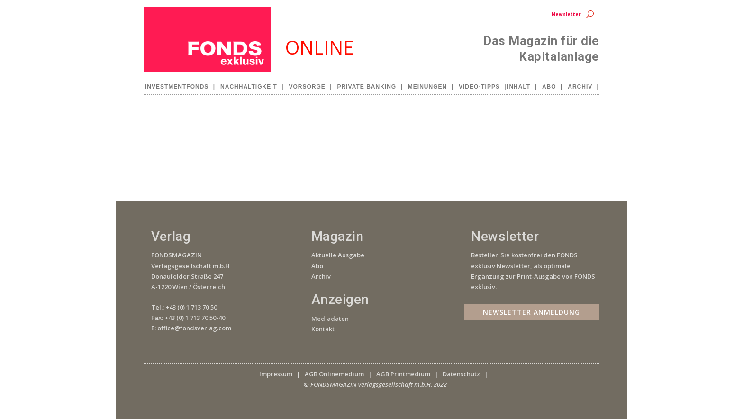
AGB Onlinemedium (334, 374)
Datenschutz (461, 374)
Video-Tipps (479, 86)
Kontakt (323, 329)
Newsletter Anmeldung (531, 312)
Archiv (580, 86)
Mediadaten (330, 318)
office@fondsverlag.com (194, 328)
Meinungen (427, 86)
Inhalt (518, 86)
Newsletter (566, 14)
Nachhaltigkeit (248, 86)
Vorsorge (307, 86)
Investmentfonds (176, 86)
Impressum (275, 374)
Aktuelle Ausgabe (337, 255)
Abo (549, 86)
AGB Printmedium (403, 374)
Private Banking (367, 86)
